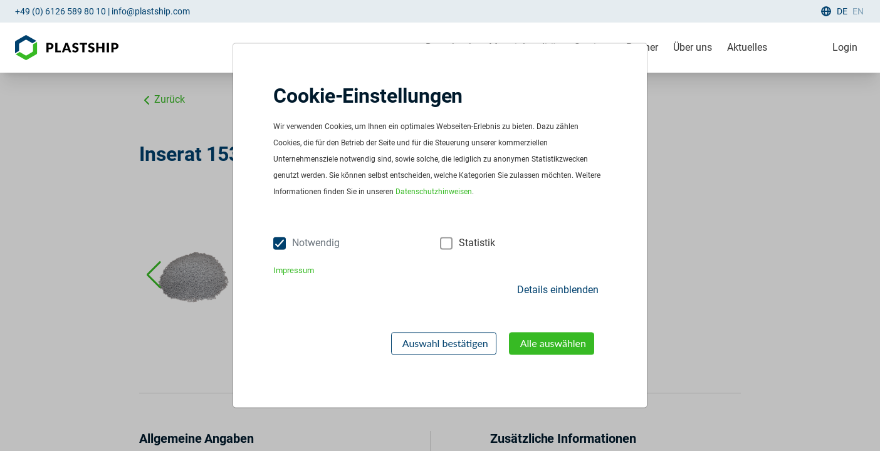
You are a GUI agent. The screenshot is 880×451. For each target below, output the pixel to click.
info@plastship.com (151, 11)
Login (844, 47)
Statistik (477, 243)
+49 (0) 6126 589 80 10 (60, 11)
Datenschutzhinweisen (433, 192)
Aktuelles (747, 47)
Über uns (692, 47)
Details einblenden (558, 290)
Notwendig (316, 243)
